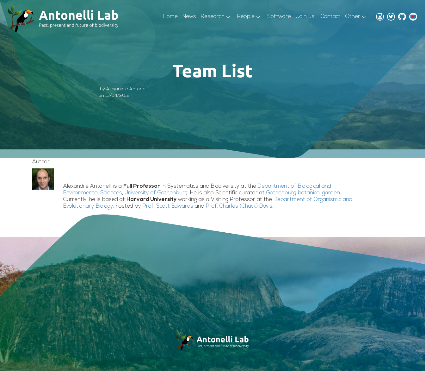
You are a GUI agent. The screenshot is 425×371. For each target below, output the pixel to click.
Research (213, 16)
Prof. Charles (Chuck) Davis (239, 206)
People (246, 16)
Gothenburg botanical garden (303, 193)
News (189, 16)
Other (352, 16)
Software (279, 16)
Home (170, 16)
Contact (331, 16)
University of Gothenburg (156, 193)
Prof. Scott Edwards (168, 206)
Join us (305, 16)
